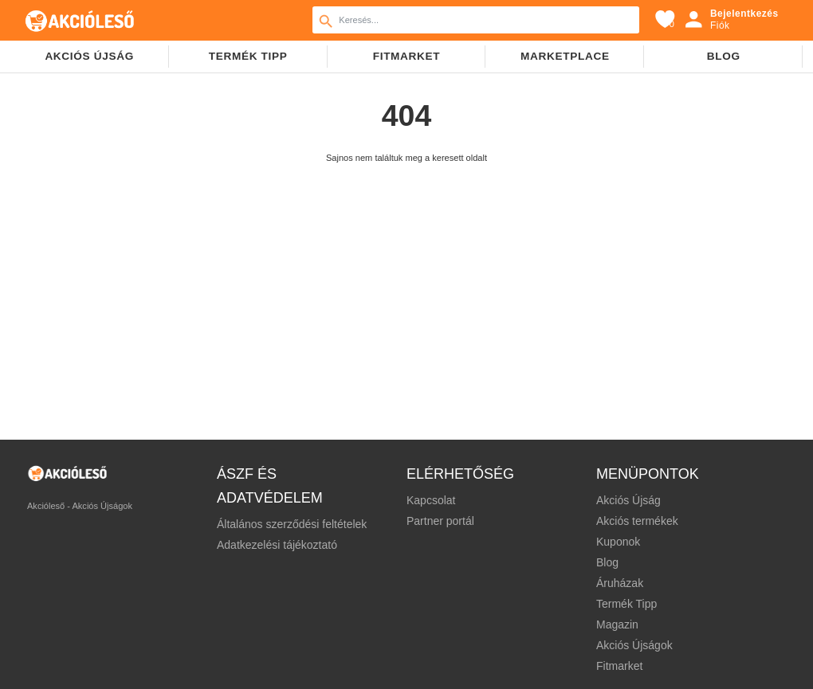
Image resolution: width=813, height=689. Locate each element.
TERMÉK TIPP (248, 56)
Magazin (617, 624)
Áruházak (619, 583)
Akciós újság (89, 56)
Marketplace (565, 56)
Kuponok (618, 541)
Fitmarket (407, 56)
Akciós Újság (628, 500)
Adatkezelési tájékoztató (277, 544)
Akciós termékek (637, 521)
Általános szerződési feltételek (292, 524)
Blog (723, 56)
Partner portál (440, 521)
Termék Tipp (626, 603)
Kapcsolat (430, 500)
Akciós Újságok (634, 645)
